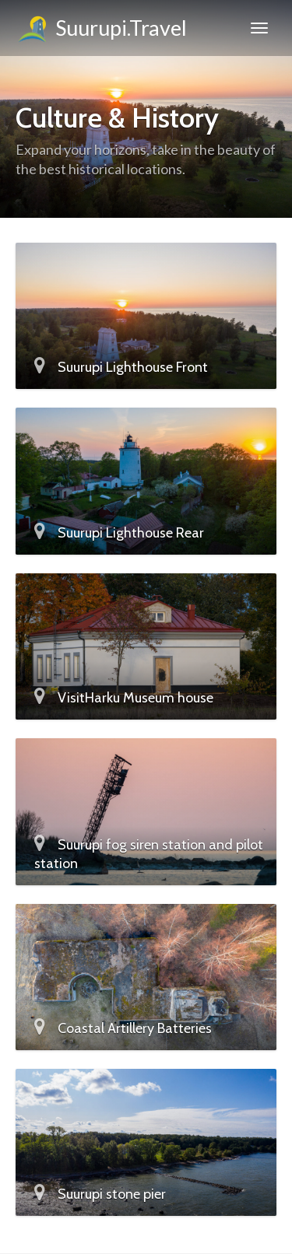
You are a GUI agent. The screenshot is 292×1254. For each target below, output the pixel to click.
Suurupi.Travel (101, 30)
